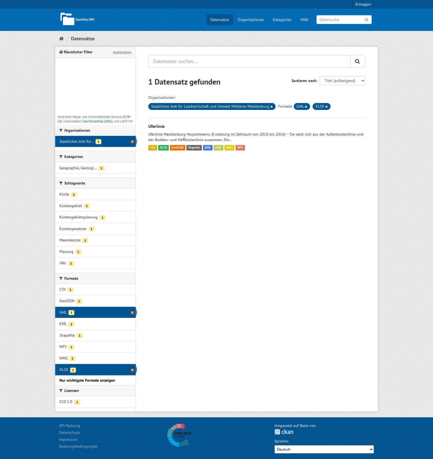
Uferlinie (156, 126)
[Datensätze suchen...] (249, 61)
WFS (240, 148)
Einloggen (363, 4)
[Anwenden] (366, 19)
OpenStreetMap (92, 121)
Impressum (68, 439)
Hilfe (304, 19)
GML (218, 148)
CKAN (283, 432)
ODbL (108, 121)
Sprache (281, 441)
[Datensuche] (344, 19)
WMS (229, 148)
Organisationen (251, 19)
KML (208, 148)
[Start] (61, 38)
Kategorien (282, 19)
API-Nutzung (69, 425)
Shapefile (194, 148)
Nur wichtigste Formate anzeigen (87, 380)
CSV (152, 148)
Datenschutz (69, 432)
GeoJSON (177, 148)
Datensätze (219, 19)
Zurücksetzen (122, 52)
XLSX (163, 148)
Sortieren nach (304, 80)
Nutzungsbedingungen (78, 446)
